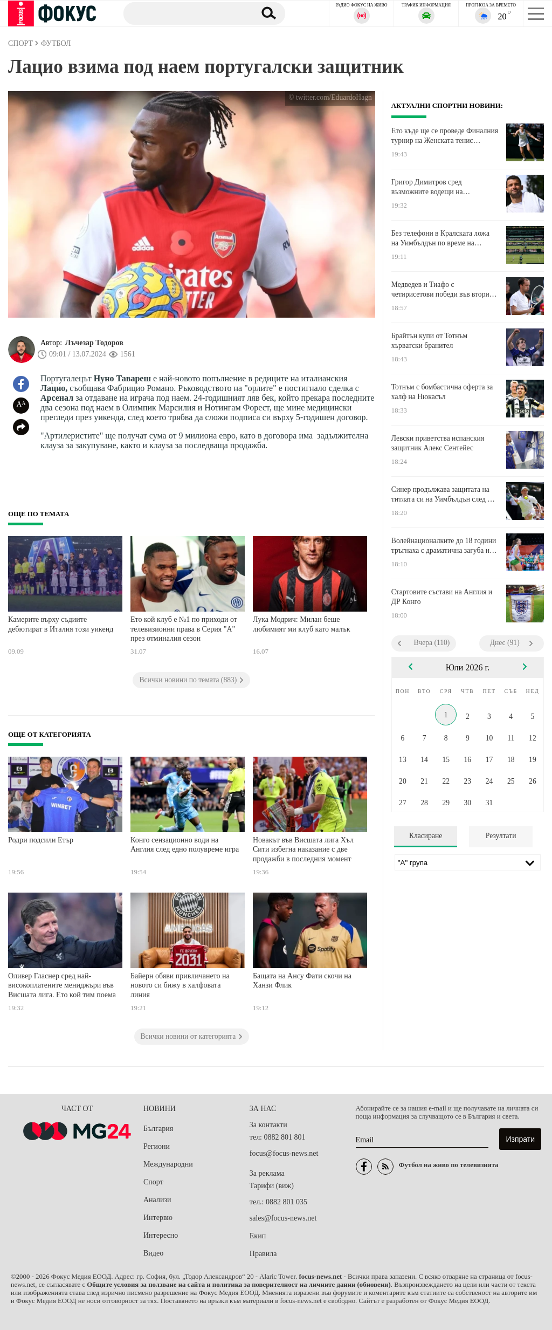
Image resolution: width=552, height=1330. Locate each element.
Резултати (501, 836)
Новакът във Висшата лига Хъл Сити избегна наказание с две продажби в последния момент (303, 849)
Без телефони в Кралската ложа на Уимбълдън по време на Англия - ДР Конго (440, 238)
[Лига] (468, 862)
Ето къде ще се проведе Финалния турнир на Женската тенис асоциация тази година (444, 136)
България (158, 1129)
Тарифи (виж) (272, 1186)
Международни (168, 1164)
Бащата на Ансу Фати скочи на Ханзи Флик (302, 981)
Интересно (160, 1235)
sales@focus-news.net (283, 1218)
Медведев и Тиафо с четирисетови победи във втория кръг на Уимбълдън (442, 289)
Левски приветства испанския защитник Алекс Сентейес (437, 443)
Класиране (425, 836)
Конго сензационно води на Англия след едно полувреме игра (184, 845)
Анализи (157, 1200)
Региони (156, 1146)
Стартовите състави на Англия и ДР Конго (441, 597)
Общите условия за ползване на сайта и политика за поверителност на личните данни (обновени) (238, 1284)
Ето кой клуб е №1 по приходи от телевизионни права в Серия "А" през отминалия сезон (183, 628)
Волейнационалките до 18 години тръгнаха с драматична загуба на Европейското (443, 546)
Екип (258, 1236)
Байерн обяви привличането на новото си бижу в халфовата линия (180, 985)
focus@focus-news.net (284, 1153)
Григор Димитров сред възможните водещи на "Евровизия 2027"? (427, 187)
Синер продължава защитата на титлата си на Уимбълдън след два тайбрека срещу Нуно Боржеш (444, 494)
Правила (263, 1254)
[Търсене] (185, 13)
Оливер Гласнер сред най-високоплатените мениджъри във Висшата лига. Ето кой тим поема (62, 985)
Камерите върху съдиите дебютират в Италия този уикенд (60, 624)
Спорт (153, 1182)
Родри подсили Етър (40, 840)
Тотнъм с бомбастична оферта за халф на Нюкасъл (442, 392)
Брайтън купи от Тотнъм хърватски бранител (429, 340)
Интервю (157, 1218)
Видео (153, 1253)
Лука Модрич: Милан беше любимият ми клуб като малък (301, 624)
